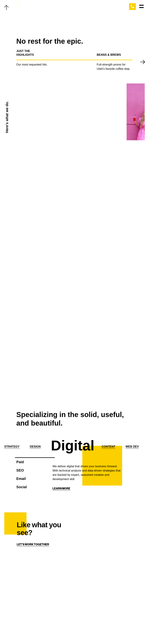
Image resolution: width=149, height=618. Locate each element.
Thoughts (26, 584)
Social (21, 487)
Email (21, 479)
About (23, 592)
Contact (24, 600)
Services (25, 569)
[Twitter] (58, 607)
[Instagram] (72, 607)
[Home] (110, 583)
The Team (25, 577)
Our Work (25, 561)
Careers (24, 607)
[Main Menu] (141, 6)
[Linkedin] (79, 607)
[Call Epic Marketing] (132, 6)
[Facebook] (65, 607)
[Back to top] (6, 7)
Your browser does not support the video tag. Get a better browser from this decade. (69, 111)
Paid (20, 462)
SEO (20, 470)
